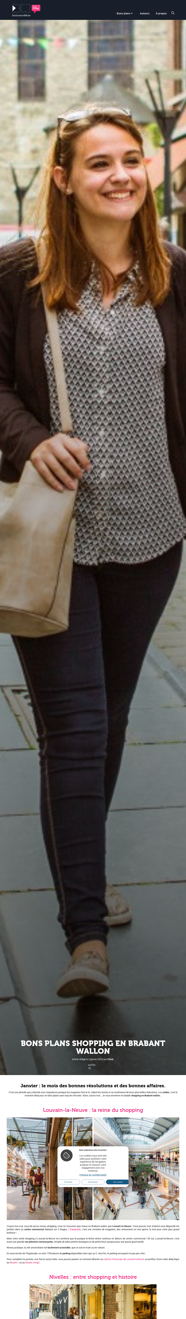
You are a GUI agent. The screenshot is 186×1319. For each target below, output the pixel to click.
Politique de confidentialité (93, 1175)
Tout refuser (68, 1182)
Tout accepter (118, 1182)
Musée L (14, 1262)
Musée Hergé (32, 1262)
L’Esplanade (74, 1229)
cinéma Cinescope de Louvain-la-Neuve (124, 1259)
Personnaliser (93, 1182)
